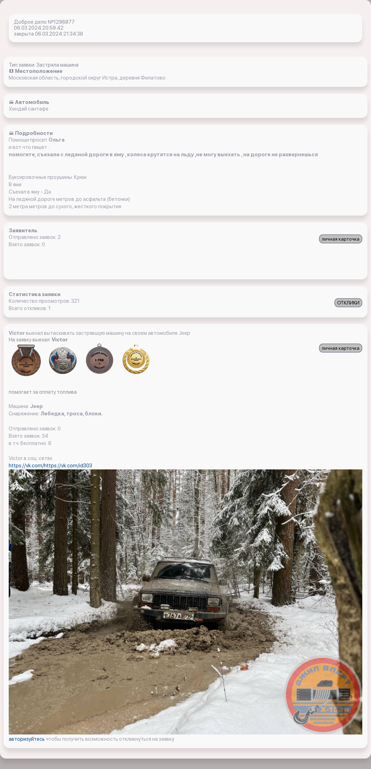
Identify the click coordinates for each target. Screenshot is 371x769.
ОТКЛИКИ (348, 303)
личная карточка (340, 239)
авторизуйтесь (27, 739)
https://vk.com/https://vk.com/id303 (50, 465)
